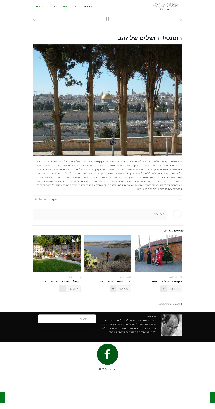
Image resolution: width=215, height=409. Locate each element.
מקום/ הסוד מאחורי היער (115, 281)
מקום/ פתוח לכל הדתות (167, 281)
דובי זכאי (159, 214)
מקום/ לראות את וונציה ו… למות (60, 281)
